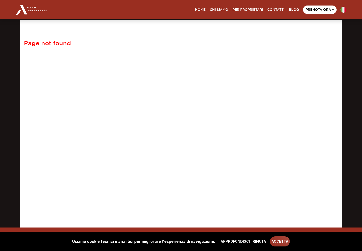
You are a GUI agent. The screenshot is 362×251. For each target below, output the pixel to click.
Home (200, 10)
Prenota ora (320, 10)
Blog (294, 10)
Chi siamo (219, 10)
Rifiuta (259, 241)
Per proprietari (248, 10)
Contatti (276, 10)
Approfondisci (235, 241)
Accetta (279, 241)
